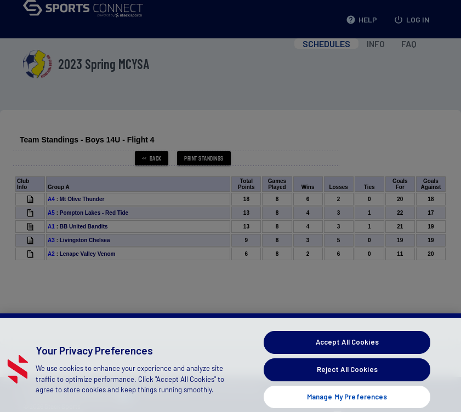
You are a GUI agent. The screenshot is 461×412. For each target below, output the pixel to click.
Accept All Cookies (347, 357)
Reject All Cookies (347, 384)
